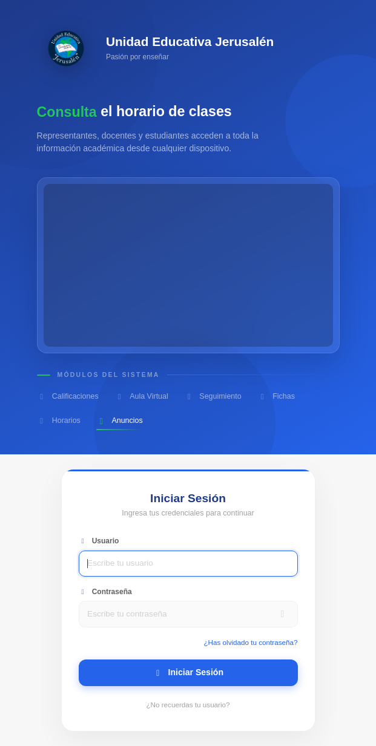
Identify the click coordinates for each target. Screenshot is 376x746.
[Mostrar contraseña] (282, 614)
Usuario (99, 541)
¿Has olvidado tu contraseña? (250, 642)
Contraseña (105, 591)
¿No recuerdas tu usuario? (187, 704)
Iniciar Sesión (188, 672)
